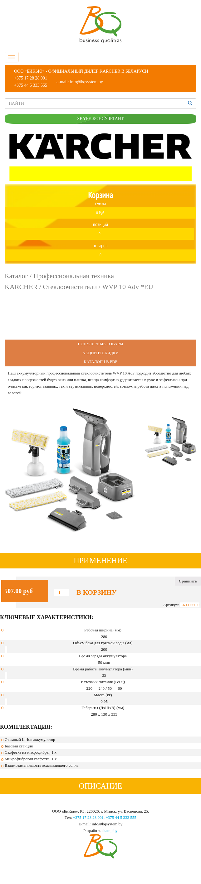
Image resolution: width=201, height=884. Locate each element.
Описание (100, 786)
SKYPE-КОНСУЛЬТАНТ (100, 118)
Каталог (16, 276)
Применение (100, 560)
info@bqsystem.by (86, 82)
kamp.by (111, 830)
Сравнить (188, 581)
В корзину (96, 592)
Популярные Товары (100, 343)
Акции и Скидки (100, 352)
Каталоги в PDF (100, 361)
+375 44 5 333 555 (30, 85)
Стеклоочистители (70, 287)
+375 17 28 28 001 (30, 78)
